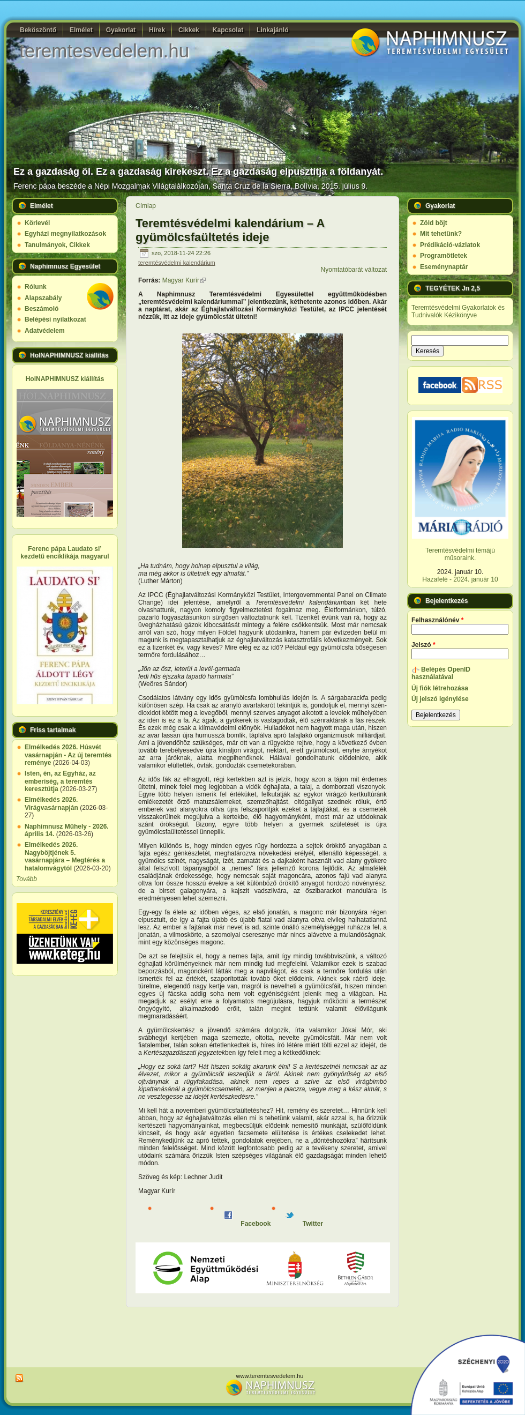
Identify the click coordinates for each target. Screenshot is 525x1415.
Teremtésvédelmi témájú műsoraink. (460, 554)
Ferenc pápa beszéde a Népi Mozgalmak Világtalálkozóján (110, 186)
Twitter (304, 1223)
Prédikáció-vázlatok (450, 245)
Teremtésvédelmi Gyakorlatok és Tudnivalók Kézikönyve (458, 311)
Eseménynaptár (444, 267)
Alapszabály (43, 298)
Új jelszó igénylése (440, 699)
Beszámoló (41, 308)
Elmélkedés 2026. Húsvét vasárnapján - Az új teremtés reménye (68, 754)
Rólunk (36, 287)
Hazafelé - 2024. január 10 (460, 579)
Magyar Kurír (184, 280)
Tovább (26, 879)
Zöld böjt (433, 223)
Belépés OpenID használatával (440, 673)
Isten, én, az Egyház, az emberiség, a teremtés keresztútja (60, 781)
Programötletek (443, 255)
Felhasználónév (437, 620)
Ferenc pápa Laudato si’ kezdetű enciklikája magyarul (64, 552)
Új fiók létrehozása (439, 688)
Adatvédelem (45, 330)
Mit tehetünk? (441, 233)
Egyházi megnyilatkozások (65, 233)
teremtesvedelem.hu (104, 50)
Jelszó (423, 645)
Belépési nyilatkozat (55, 319)
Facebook (247, 1223)
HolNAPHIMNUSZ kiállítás (65, 379)
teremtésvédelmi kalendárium (176, 262)
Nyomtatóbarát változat (354, 269)
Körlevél (37, 223)
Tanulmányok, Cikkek (57, 245)
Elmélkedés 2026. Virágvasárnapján (51, 803)
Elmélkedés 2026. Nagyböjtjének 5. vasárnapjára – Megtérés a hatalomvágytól (65, 856)
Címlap (146, 206)
